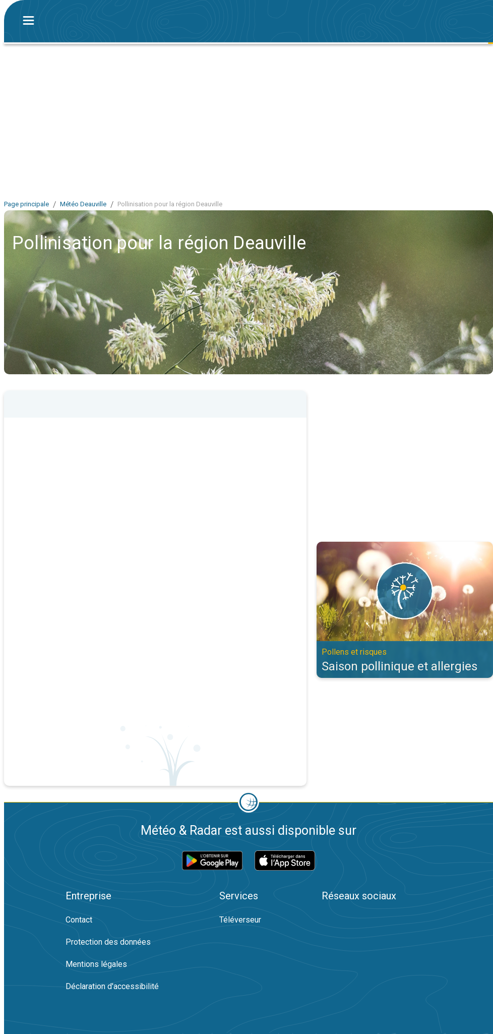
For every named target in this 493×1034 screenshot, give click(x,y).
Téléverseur (240, 920)
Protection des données (108, 942)
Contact (79, 920)
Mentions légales (96, 964)
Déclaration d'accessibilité (112, 986)
